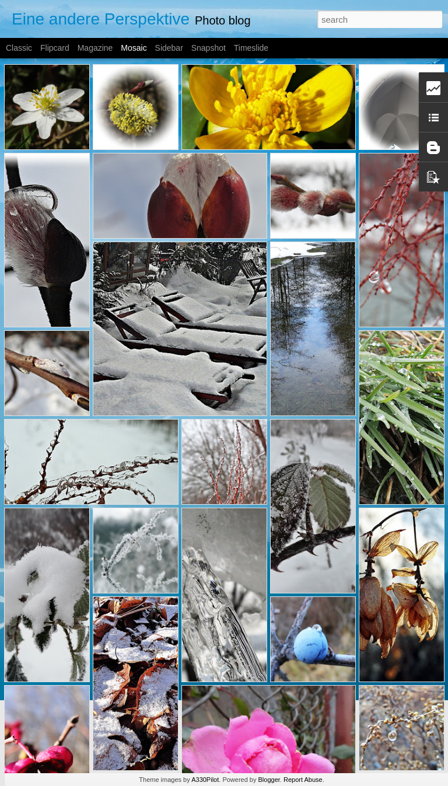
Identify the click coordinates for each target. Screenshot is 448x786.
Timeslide (251, 48)
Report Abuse (303, 779)
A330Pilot (205, 779)
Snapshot (208, 48)
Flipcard (54, 48)
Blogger (269, 779)
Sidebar (169, 48)
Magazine (95, 48)
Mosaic (133, 48)
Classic (19, 48)
